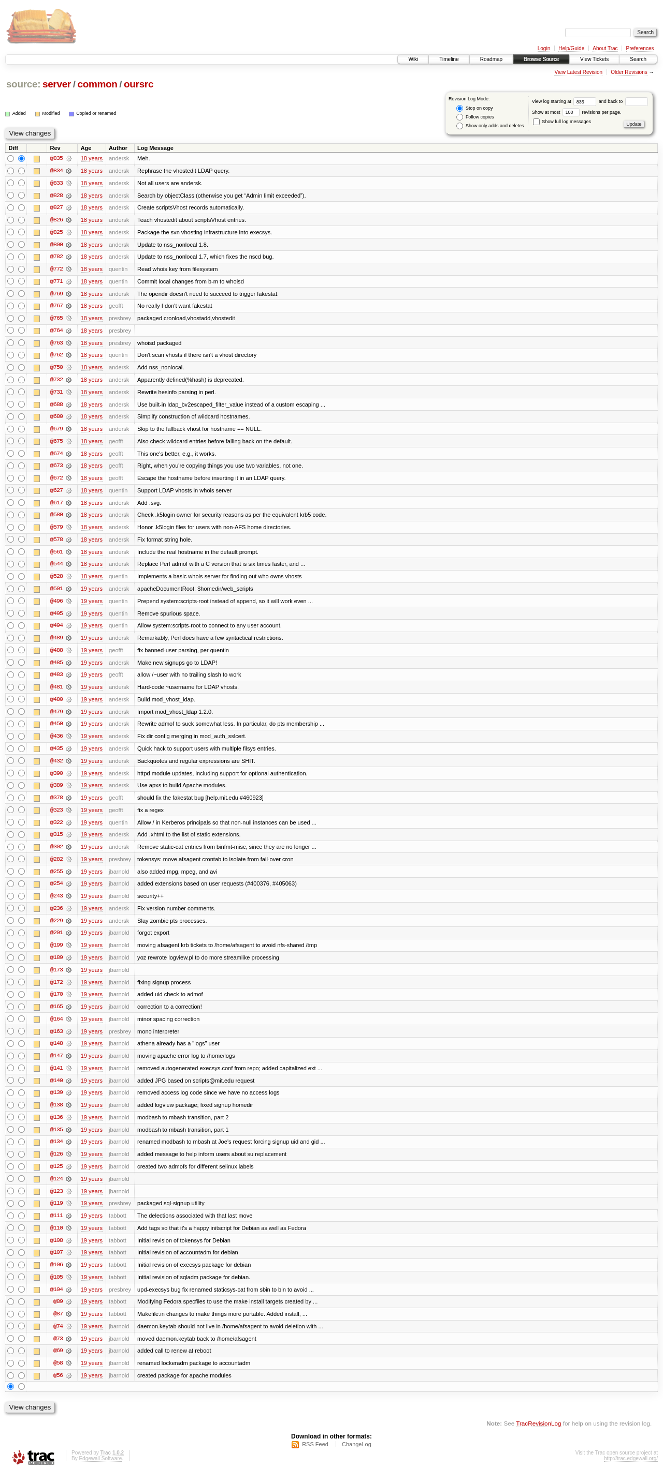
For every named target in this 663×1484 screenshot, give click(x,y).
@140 (56, 1089)
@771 (56, 282)
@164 (56, 1027)
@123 (56, 1201)
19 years (92, 593)
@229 (56, 928)
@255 (56, 878)
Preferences (640, 48)
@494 (56, 630)
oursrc (138, 84)
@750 (56, 369)
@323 (56, 816)
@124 (56, 1189)
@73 (58, 1350)
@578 (56, 543)
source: (23, 84)
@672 (56, 481)
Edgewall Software (100, 1470)
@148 (56, 1052)
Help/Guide (571, 48)
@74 (58, 1337)
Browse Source (541, 59)
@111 (56, 1226)
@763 (56, 344)
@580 (56, 518)
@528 (56, 580)
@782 (56, 257)
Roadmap (491, 59)
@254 (56, 891)
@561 (56, 555)
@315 (56, 841)
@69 (58, 1362)
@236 (56, 915)
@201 (56, 940)
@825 (56, 233)
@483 (56, 680)
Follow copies (475, 117)
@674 (56, 456)
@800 (56, 245)
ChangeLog (356, 1456)
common (97, 84)
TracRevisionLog (538, 1435)
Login (544, 48)
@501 (56, 593)
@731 (56, 394)
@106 (56, 1275)
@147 (56, 1064)
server (56, 84)
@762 (56, 357)
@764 (56, 332)
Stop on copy (474, 108)
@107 (56, 1263)
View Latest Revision (578, 72)
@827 (56, 208)
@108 (56, 1251)
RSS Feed (315, 1456)
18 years (92, 158)
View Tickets (594, 59)
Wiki (413, 59)
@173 (56, 977)
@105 (56, 1288)
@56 (58, 1387)
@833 (56, 183)
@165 (56, 1015)
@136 (56, 1126)
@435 (56, 754)
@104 (56, 1300)
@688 (56, 406)
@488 (56, 655)
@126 (56, 1164)
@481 (56, 692)
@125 (56, 1176)
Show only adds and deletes (490, 126)
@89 (58, 1313)
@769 (56, 295)
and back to (623, 101)
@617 (56, 506)
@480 (56, 704)
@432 (56, 766)
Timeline (448, 59)
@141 (56, 1077)
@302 (56, 853)
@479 (56, 717)
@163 (56, 1040)
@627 (56, 493)
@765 (56, 320)
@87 (58, 1325)
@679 (56, 431)
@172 (56, 990)
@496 (56, 605)
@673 (56, 468)
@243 (56, 903)
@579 (56, 531)
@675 (56, 444)
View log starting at (565, 101)
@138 (56, 1114)
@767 (56, 307)
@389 (56, 791)
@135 (56, 1139)
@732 (56, 382)
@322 (56, 829)
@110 (56, 1238)
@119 (56, 1213)
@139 (56, 1102)
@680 (56, 419)
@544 (56, 568)
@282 (56, 866)
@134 (56, 1151)
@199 (56, 953)
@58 (58, 1375)
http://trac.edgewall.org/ (631, 1470)
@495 (56, 617)
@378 (56, 804)
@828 (56, 195)
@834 (56, 171)
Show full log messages (562, 121)
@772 (56, 270)
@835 (56, 158)
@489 (56, 642)
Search (638, 59)
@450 (56, 729)
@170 (56, 1002)
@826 (56, 220)
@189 (56, 965)
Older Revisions (629, 72)
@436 (56, 742)
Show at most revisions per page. (577, 112)
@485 (56, 667)
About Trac (605, 48)
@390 (56, 779)
